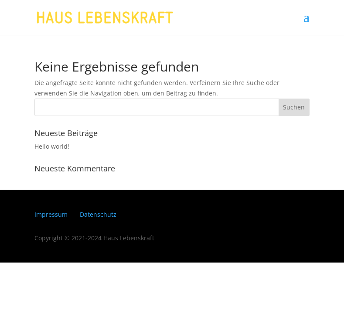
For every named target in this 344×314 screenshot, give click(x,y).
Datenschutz (98, 214)
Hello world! (51, 146)
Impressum (51, 214)
